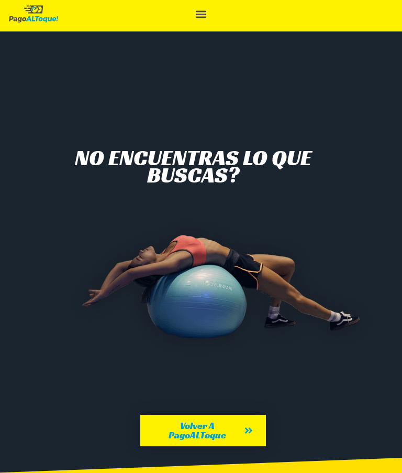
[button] (200, 14)
